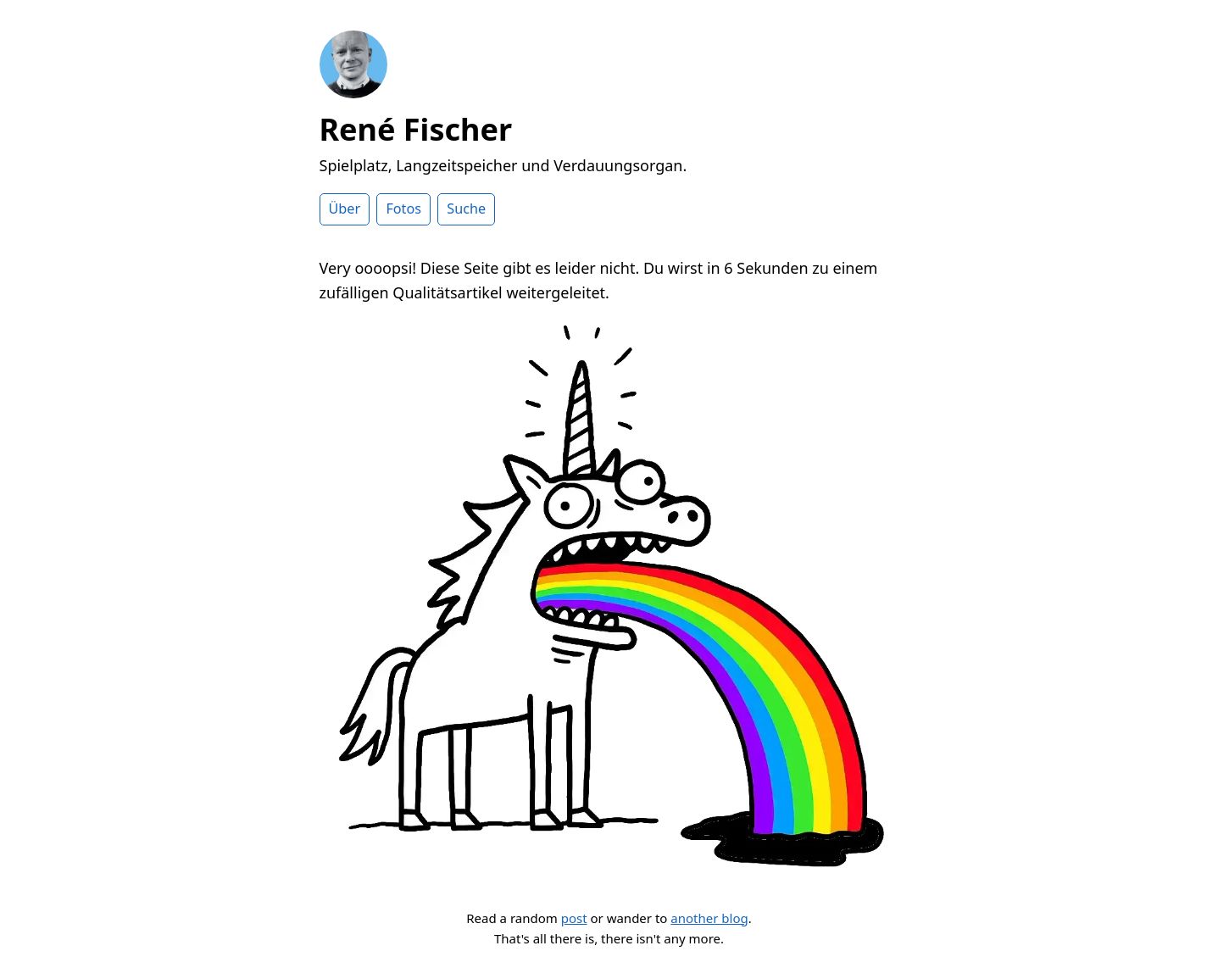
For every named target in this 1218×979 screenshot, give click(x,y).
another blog (709, 917)
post (574, 917)
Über (345, 208)
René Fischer (416, 129)
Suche (466, 208)
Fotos (403, 208)
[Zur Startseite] (353, 92)
